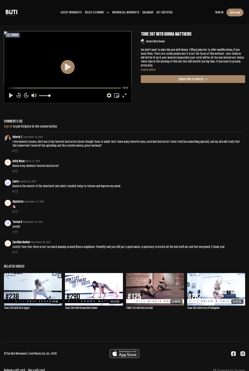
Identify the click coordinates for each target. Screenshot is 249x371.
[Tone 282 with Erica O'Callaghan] (216, 308)
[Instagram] (242, 353)
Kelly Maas (18, 161)
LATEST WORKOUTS (71, 12)
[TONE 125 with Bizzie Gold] (155, 308)
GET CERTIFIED (164, 12)
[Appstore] (124, 353)
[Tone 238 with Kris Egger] (33, 308)
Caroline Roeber (21, 242)
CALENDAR (147, 12)
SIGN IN (219, 12)
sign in (8, 126)
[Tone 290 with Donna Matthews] (94, 308)
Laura (15, 181)
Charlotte (18, 201)
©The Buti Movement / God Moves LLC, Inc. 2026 (30, 353)
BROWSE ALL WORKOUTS (125, 12)
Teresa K (17, 222)
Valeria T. (17, 137)
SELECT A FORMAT (97, 12)
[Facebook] (233, 353)
